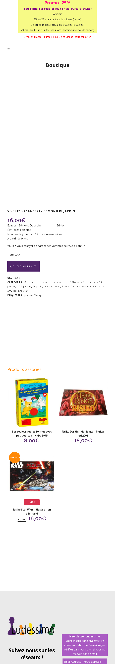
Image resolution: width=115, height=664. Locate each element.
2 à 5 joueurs (24, 286)
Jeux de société (52, 286)
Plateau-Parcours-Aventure (76, 286)
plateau (28, 295)
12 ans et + (58, 282)
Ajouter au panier (23, 266)
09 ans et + (30, 282)
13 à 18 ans (73, 282)
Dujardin (37, 286)
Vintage (38, 295)
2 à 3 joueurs (88, 282)
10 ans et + (44, 282)
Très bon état (20, 290)
